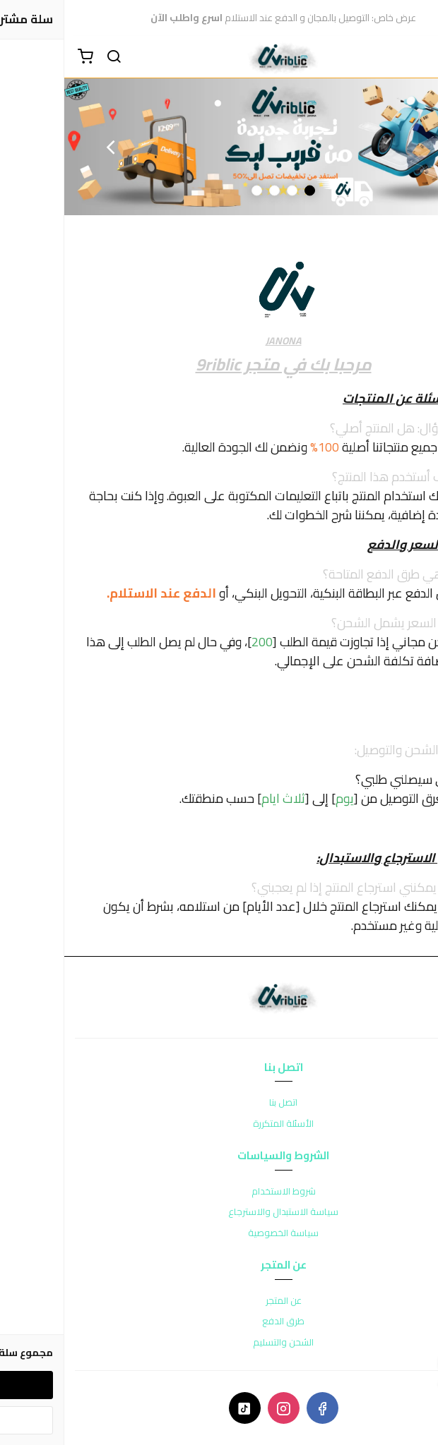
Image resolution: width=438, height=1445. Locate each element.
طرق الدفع (219, 1321)
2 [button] (228, 190)
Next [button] (46, 146)
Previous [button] (392, 146)
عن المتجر (219, 1301)
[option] (219, 146)
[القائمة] (416, 57)
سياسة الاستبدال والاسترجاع (219, 1212)
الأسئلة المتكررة (219, 1124)
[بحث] (49, 57)
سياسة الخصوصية (219, 1233)
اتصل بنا (219, 1103)
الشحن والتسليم (219, 1343)
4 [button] (192, 190)
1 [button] (245, 190)
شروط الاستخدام (219, 1192)
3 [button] (210, 190)
